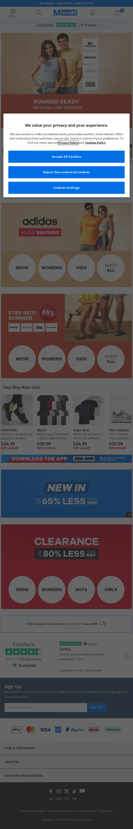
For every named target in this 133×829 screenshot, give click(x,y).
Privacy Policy (68, 143)
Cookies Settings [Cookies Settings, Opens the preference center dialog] (66, 188)
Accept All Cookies (66, 157)
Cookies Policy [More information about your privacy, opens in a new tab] (95, 143)
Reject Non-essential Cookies (66, 172)
